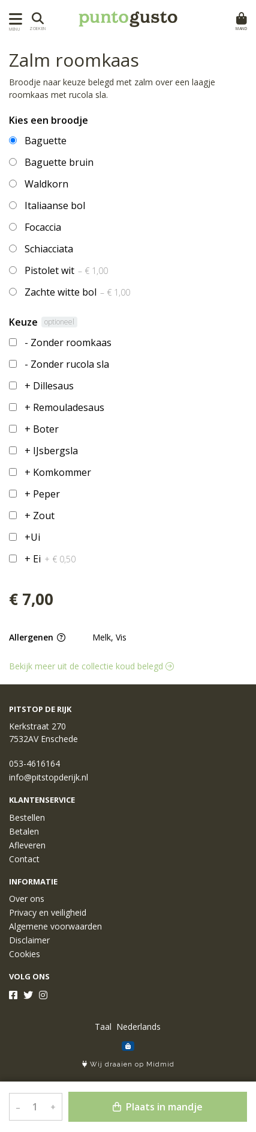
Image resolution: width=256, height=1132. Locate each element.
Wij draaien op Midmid (128, 1064)
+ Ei (50, 558)
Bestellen (27, 817)
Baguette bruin (59, 162)
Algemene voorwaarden (55, 926)
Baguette (46, 140)
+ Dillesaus (49, 385)
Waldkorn (46, 183)
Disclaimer (29, 940)
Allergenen (37, 637)
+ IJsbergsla (51, 450)
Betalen (24, 831)
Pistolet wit (66, 270)
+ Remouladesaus (64, 407)
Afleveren (27, 845)
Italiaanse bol (55, 205)
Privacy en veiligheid (47, 912)
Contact (24, 859)
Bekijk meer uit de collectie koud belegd (91, 666)
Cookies (24, 954)
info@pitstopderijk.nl (48, 777)
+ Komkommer (58, 472)
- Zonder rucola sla (67, 364)
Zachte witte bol (77, 292)
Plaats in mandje (158, 1106)
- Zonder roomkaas (68, 342)
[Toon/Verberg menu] (13, 19)
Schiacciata (49, 248)
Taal (103, 1026)
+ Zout (40, 515)
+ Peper (42, 494)
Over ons (26, 898)
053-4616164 (34, 763)
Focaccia (43, 227)
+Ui (32, 537)
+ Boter (42, 429)
